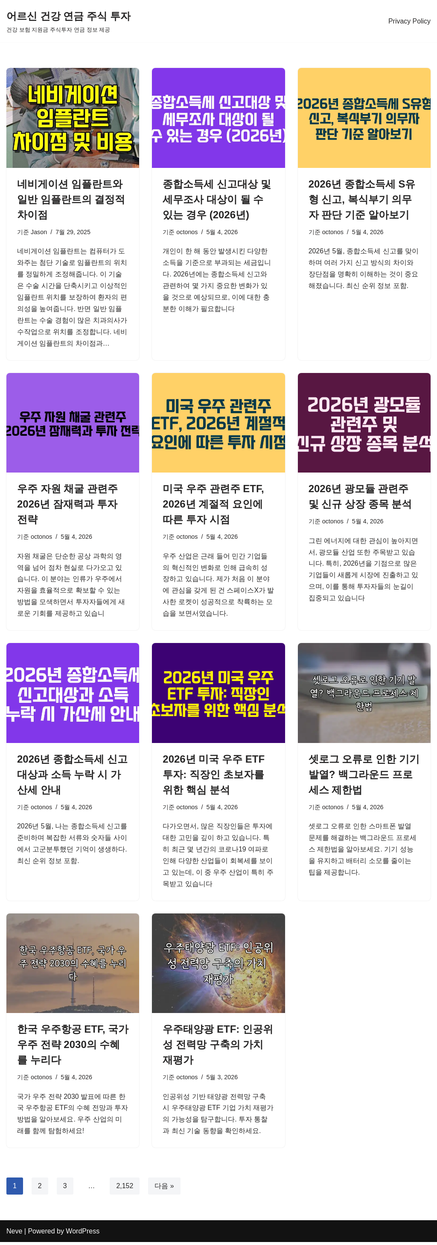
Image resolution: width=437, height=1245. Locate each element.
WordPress (82, 1234)
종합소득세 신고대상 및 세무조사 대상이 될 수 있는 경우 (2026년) (217, 199)
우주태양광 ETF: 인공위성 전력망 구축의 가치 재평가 (218, 1047)
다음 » (164, 1188)
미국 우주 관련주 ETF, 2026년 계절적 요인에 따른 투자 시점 (213, 505)
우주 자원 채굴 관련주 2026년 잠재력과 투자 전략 (67, 505)
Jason (39, 232)
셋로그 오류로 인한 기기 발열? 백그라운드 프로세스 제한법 (364, 776)
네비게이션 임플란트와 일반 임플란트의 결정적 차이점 (71, 199)
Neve (14, 1234)
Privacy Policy (409, 21)
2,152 (125, 1188)
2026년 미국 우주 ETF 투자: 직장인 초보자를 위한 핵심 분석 (214, 776)
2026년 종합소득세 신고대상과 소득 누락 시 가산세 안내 (72, 776)
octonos (187, 232)
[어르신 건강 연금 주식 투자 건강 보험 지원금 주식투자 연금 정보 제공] (68, 21)
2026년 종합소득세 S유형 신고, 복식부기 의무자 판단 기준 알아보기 (362, 199)
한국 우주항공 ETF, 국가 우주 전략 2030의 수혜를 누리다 (72, 1047)
